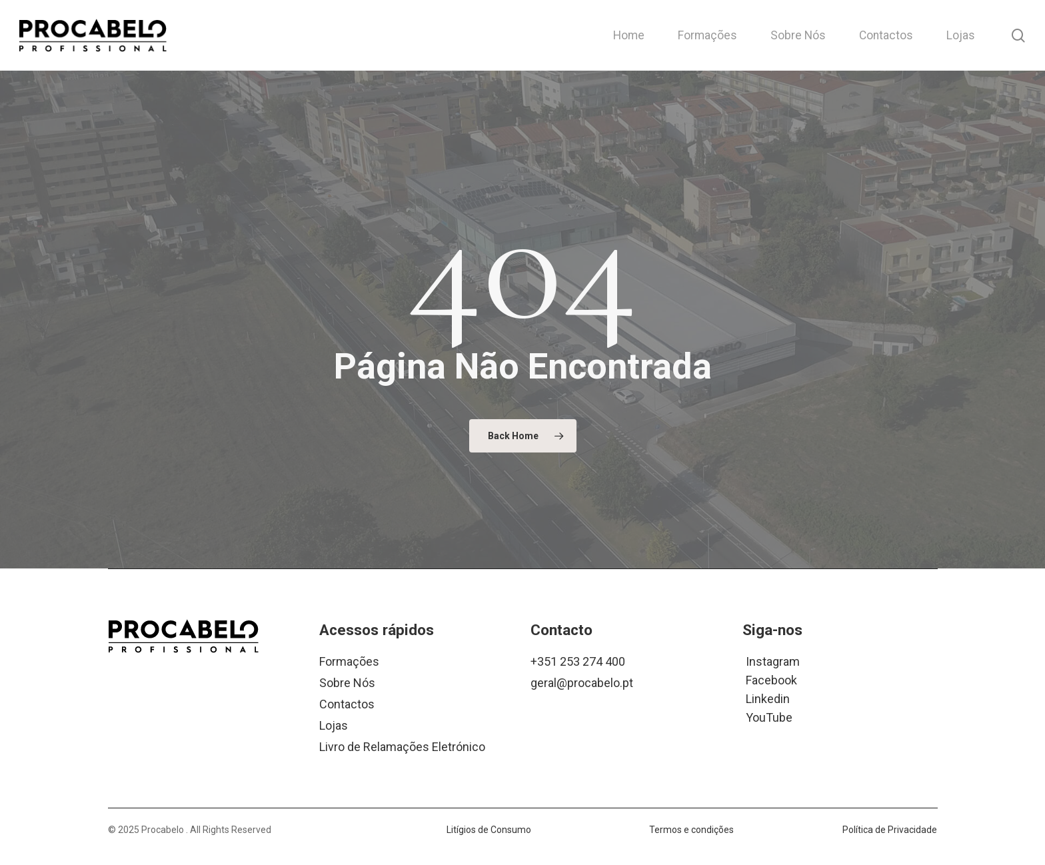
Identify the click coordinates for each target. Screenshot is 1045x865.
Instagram (773, 660)
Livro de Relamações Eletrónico (402, 747)
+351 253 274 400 (577, 661)
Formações (349, 661)
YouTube (769, 716)
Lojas (333, 725)
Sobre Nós (347, 683)
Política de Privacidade (889, 829)
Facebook (771, 679)
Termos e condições (691, 829)
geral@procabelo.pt (581, 683)
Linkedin (768, 698)
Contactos (347, 704)
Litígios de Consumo (489, 829)
